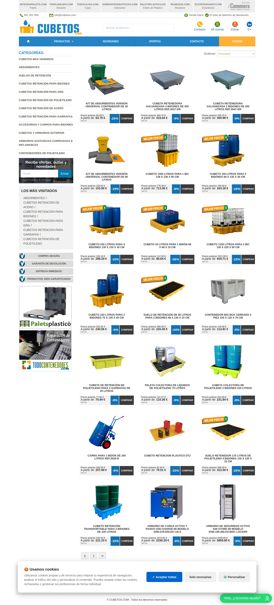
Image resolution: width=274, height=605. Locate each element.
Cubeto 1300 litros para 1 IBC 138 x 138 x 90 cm (167, 175)
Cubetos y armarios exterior (41, 132)
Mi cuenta (217, 26)
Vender (237, 41)
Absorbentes (29, 67)
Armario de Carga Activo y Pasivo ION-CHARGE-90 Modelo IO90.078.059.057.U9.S (167, 529)
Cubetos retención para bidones (44, 83)
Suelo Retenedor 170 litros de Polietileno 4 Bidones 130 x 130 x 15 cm (228, 458)
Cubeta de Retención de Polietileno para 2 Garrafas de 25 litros (106, 388)
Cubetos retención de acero (41, 108)
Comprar (126, 118)
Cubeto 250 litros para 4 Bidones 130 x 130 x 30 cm (107, 246)
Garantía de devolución (49, 263)
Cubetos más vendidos (36, 59)
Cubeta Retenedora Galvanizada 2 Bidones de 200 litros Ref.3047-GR (228, 106)
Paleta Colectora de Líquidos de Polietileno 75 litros (167, 387)
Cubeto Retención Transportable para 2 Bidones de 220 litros (107, 529)
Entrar (235, 26)
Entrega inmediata (49, 271)
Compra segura (49, 256)
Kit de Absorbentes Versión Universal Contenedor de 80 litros (106, 177)
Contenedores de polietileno (42, 153)
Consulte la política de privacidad (36, 180)
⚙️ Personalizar (234, 587)
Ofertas (155, 41)
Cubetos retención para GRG (41, 91)
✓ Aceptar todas (164, 587)
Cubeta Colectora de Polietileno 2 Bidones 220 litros (228, 387)
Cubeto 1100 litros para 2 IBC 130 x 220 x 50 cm (228, 246)
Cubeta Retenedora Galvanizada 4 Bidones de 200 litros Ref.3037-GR (167, 106)
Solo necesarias (200, 587)
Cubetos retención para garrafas (46, 116)
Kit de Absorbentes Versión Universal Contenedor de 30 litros (106, 106)
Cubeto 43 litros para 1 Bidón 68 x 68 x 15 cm (167, 246)
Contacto (200, 26)
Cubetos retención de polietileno (45, 100)
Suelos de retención (35, 75)
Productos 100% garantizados (49, 279)
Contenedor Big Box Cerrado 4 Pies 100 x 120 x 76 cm (228, 316)
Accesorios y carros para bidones (46, 124)
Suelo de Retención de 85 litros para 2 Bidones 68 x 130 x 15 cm (167, 316)
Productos (62, 41)
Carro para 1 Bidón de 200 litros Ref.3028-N (107, 457)
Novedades (111, 41)
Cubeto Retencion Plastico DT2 (167, 455)
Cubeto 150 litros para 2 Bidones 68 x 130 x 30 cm (228, 175)
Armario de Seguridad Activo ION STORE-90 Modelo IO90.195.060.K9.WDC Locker (228, 529)
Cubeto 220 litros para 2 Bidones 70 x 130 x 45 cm (107, 316)
